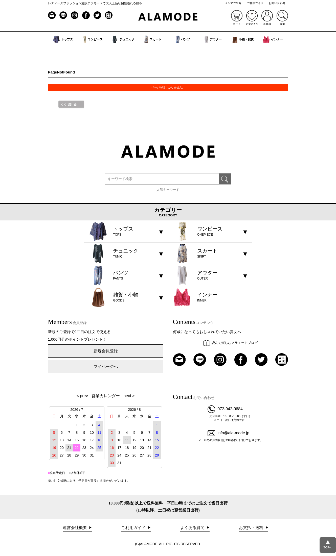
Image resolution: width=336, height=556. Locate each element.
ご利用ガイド (255, 3)
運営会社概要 (75, 527)
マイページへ (106, 366)
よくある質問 (193, 527)
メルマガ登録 (233, 3)
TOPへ (328, 543)
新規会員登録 (106, 351)
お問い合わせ (277, 3)
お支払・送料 (251, 527)
